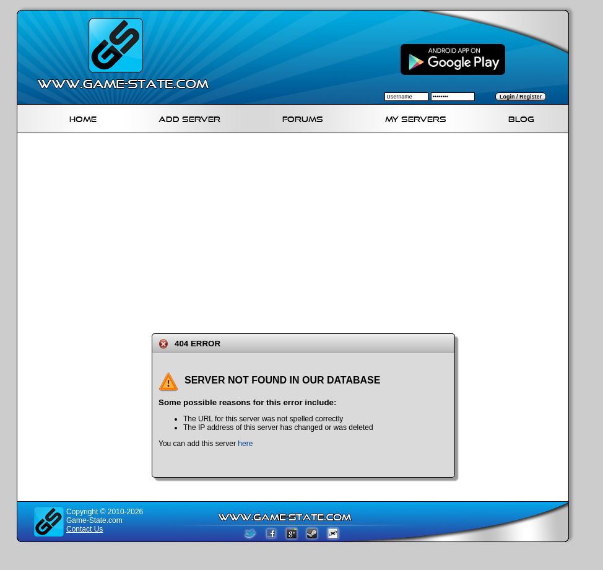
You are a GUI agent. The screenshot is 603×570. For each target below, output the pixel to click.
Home (83, 117)
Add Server (189, 117)
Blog (521, 117)
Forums (302, 117)
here (245, 443)
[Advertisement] (279, 231)
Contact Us (84, 529)
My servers (415, 117)
